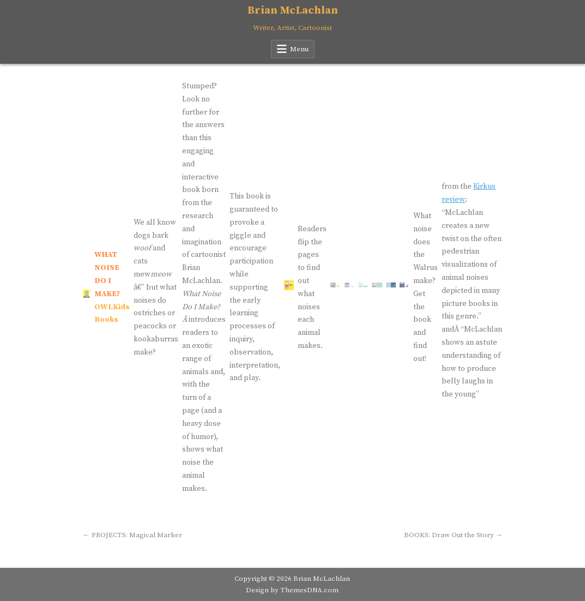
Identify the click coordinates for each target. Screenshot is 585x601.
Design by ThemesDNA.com (292, 590)
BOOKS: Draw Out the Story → (453, 535)
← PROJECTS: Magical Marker (132, 535)
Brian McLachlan (293, 10)
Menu (299, 49)
